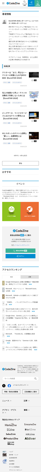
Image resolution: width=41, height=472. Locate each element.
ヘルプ (11, 451)
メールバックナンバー (21, 245)
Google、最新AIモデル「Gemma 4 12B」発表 (21, 340)
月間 (29, 277)
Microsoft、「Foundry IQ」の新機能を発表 (20, 334)
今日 (11, 277)
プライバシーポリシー (15, 470)
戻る (20, 163)
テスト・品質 (6, 82)
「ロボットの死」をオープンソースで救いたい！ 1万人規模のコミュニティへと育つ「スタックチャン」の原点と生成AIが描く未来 (22, 327)
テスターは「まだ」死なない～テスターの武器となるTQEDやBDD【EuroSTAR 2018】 (14, 75)
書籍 (27, 410)
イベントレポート (17, 82)
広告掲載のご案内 (30, 392)
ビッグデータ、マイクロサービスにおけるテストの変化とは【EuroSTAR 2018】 (14, 116)
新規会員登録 (20, 251)
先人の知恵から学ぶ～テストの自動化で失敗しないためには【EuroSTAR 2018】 (14, 95)
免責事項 (11, 461)
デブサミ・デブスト (9, 411)
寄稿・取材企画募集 (11, 392)
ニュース (7, 401)
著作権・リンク (13, 455)
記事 (27, 401)
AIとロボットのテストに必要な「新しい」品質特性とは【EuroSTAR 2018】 (14, 136)
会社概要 (11, 464)
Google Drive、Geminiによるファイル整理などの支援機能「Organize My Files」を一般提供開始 (22, 318)
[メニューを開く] (3, 3)
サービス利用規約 (14, 467)
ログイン (20, 256)
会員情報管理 (13, 458)
